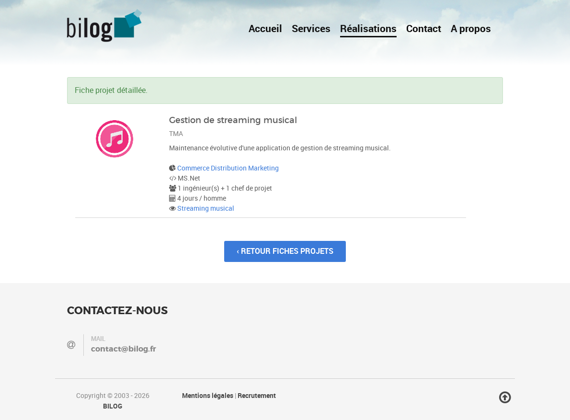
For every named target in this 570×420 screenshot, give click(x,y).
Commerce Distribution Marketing (228, 168)
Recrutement (257, 395)
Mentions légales (207, 395)
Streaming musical (205, 208)
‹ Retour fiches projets (285, 251)
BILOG (112, 406)
